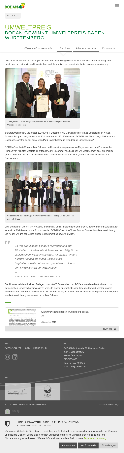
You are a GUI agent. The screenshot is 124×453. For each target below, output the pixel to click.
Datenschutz (13, 348)
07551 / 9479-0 (77, 363)
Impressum (42, 348)
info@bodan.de (77, 366)
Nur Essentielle (85, 445)
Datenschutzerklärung (95, 438)
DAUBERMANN (110, 405)
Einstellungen (107, 445)
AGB (28, 348)
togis (117, 405)
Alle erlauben (63, 445)
